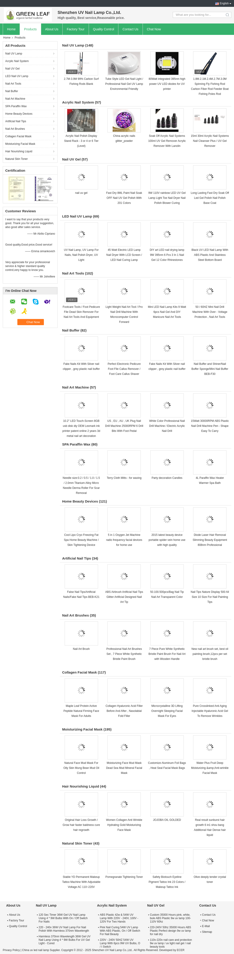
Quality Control (103, 29)
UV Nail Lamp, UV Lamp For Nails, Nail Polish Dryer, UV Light (81, 255)
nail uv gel (81, 192)
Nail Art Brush (81, 649)
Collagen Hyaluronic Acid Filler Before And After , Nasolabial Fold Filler (124, 711)
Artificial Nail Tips (15, 121)
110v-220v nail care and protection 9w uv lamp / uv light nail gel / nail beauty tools (171, 943)
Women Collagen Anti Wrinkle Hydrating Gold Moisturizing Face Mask (124, 825)
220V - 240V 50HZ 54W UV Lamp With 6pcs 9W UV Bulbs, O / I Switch (120, 943)
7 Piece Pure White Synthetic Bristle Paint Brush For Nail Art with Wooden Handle (167, 654)
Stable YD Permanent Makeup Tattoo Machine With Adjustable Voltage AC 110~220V (81, 882)
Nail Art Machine (15, 98)
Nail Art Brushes (15, 128)
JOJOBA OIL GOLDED (167, 820)
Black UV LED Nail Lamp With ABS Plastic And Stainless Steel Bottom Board (209, 255)
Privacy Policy (11, 950)
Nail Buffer (11, 91)
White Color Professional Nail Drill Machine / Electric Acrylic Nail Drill (167, 426)
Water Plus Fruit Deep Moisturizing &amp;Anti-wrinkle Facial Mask (210, 768)
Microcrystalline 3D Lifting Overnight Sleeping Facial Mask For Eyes (167, 711)
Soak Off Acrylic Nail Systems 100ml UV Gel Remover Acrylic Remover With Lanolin (167, 141)
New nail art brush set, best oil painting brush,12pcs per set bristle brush (209, 654)
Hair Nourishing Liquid (18, 151)
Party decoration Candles (167, 478)
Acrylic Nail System (17, 61)
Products (30, 29)
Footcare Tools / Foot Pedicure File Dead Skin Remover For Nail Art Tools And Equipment (81, 312)
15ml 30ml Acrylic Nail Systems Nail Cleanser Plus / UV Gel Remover (210, 141)
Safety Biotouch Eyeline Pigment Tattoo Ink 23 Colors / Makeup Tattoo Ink (167, 882)
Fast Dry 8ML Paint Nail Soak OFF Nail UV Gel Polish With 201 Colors (124, 198)
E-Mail (206, 926)
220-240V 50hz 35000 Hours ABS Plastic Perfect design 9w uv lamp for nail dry (170, 931)
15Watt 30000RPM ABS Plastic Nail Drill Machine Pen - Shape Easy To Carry (210, 426)
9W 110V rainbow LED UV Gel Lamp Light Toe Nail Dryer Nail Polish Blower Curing (167, 198)
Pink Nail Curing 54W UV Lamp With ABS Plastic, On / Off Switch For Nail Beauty (120, 931)
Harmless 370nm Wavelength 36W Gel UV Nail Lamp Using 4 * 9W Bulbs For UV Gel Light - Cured (64, 940)
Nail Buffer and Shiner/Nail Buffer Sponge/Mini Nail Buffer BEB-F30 (209, 369)
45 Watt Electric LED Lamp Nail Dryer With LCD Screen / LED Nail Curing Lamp (124, 255)
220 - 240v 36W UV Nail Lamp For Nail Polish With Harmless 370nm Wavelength (64, 929)
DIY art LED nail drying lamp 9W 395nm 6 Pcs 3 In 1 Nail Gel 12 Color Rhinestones (167, 255)
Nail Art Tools (13, 83)
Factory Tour (76, 29)
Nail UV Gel (12, 68)
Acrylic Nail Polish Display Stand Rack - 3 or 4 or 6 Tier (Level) (81, 141)
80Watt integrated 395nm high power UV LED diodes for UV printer (167, 84)
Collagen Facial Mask (18, 136)
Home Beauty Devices (18, 113)
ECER (180, 950)
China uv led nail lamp (35, 950)
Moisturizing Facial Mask (20, 143)
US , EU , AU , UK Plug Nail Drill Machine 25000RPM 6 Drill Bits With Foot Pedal (124, 426)
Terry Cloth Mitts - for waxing (124, 478)
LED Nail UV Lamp (16, 76)
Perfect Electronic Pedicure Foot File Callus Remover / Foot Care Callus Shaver (124, 369)
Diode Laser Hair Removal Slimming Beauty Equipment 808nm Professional (210, 540)
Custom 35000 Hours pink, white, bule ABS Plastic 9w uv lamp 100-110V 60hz (170, 918)
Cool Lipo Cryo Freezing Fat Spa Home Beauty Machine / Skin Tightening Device (81, 540)
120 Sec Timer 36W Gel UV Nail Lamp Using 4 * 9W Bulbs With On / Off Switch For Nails (63, 918)
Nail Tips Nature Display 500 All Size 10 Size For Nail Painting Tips (210, 597)
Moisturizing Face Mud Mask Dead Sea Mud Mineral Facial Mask (124, 768)
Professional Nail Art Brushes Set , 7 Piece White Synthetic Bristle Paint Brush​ (124, 654)
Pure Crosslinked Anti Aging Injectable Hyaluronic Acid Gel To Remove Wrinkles (210, 711)
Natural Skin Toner (16, 159)
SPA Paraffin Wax (16, 106)
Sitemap (207, 931)
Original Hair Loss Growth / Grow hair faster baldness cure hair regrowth (81, 825)
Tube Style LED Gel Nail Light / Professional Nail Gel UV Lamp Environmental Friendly (124, 84)
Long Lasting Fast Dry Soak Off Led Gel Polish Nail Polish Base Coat (210, 198)
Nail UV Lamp (13, 53)
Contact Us (130, 29)
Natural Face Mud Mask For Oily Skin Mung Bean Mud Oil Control (81, 768)
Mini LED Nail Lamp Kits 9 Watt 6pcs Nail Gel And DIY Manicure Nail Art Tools (167, 312)
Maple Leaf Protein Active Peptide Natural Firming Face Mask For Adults (81, 711)
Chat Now (154, 29)
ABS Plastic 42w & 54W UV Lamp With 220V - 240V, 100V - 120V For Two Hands (119, 918)
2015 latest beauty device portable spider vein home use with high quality (167, 540)
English (224, 3)
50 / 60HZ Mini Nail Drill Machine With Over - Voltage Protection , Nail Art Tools (209, 312)
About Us (51, 29)
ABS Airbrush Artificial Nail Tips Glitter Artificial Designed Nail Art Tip (124, 597)
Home (11, 29)
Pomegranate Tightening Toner (124, 877)
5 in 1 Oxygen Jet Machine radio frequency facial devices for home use (124, 540)
